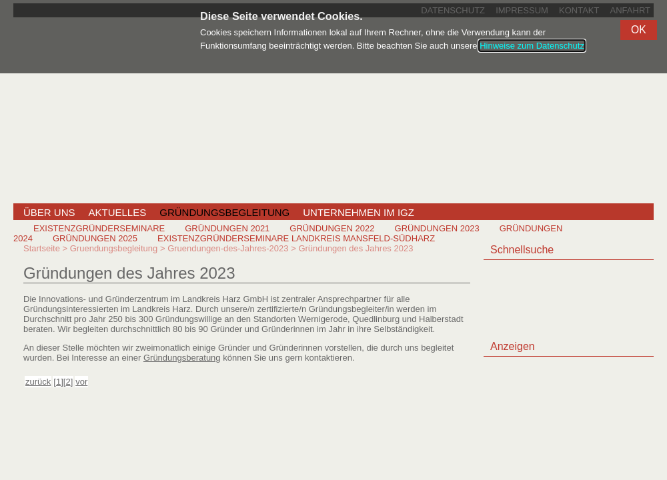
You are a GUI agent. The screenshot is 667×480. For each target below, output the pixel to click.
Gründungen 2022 (331, 228)
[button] (638, 30)
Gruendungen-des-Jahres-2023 (227, 248)
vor (81, 382)
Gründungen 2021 (227, 228)
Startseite (41, 248)
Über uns (49, 212)
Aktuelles (118, 212)
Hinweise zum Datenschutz (532, 46)
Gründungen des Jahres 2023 (355, 248)
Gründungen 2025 (95, 238)
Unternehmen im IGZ (358, 212)
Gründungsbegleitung (224, 212)
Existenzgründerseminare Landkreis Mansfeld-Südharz (296, 238)
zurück (38, 382)
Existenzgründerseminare (99, 228)
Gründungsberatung (182, 358)
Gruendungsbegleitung (114, 248)
